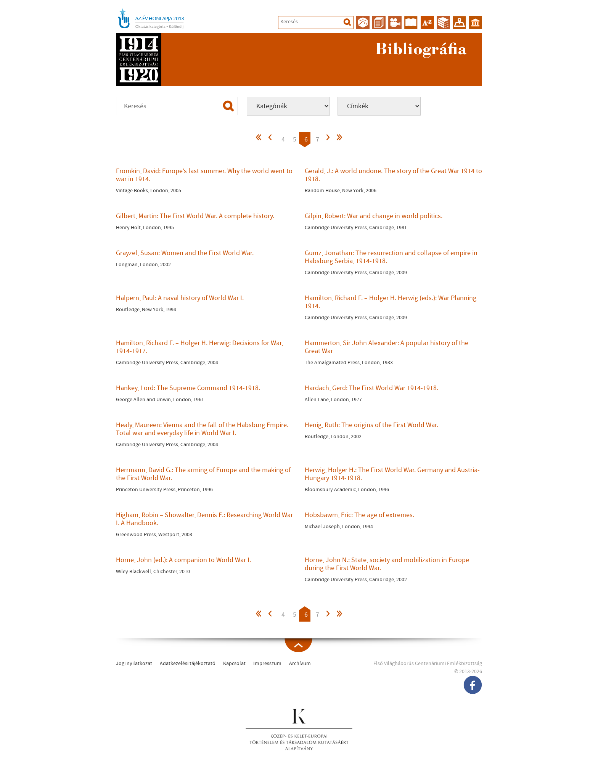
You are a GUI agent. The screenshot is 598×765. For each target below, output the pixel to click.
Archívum (300, 663)
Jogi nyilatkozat (134, 663)
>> (339, 139)
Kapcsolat (234, 663)
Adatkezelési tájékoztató (187, 663)
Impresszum (267, 663)
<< (259, 139)
